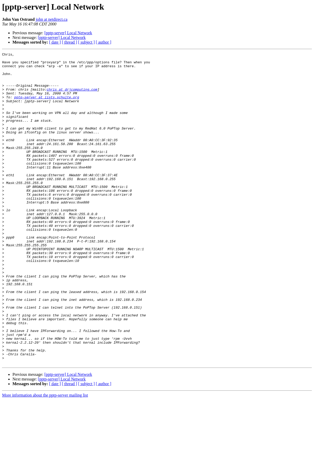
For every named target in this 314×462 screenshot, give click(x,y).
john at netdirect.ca (51, 19)
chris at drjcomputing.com (72, 97)
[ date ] (55, 42)
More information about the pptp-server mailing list (45, 457)
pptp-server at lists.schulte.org (46, 106)
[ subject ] (86, 42)
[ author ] (103, 42)
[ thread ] (69, 42)
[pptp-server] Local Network (68, 33)
